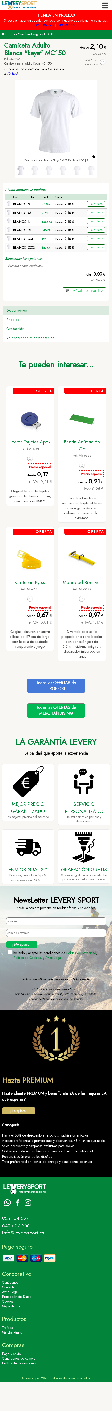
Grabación (15, 357)
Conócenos (10, 1311)
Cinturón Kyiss (30, 611)
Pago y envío (11, 1382)
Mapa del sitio (12, 1335)
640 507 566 (66, 25)
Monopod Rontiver (82, 611)
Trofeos (7, 1356)
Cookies (7, 1330)
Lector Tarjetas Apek (30, 470)
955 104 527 (45, 25)
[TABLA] (12, 73)
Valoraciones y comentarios (30, 366)
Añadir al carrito (88, 290)
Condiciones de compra (18, 1387)
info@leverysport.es (23, 1261)
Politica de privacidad (81, 981)
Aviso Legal (53, 986)
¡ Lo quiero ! (19, 1139)
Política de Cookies (27, 986)
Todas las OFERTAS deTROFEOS (56, 715)
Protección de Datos (16, 1325)
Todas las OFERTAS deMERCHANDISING (56, 739)
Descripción (16, 310)
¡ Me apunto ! (21, 973)
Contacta (8, 1316)
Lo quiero (96, 203)
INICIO (7, 34)
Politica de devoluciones (19, 1392)
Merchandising (28, 34)
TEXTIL (48, 34)
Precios (13, 348)
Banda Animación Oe (82, 474)
